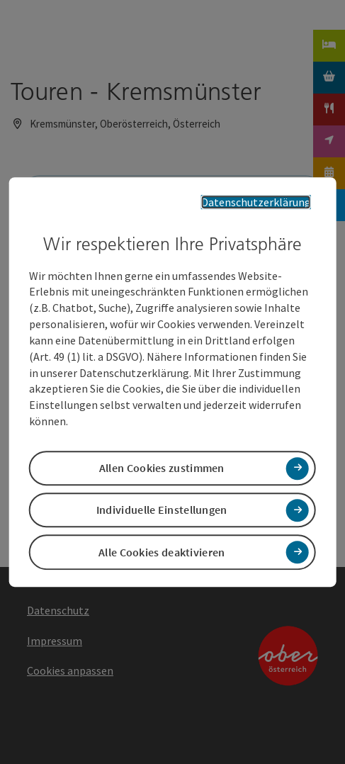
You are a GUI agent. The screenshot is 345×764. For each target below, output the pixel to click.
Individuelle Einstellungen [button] (161, 510)
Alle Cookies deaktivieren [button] (161, 552)
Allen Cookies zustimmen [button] (162, 468)
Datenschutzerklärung (256, 202)
